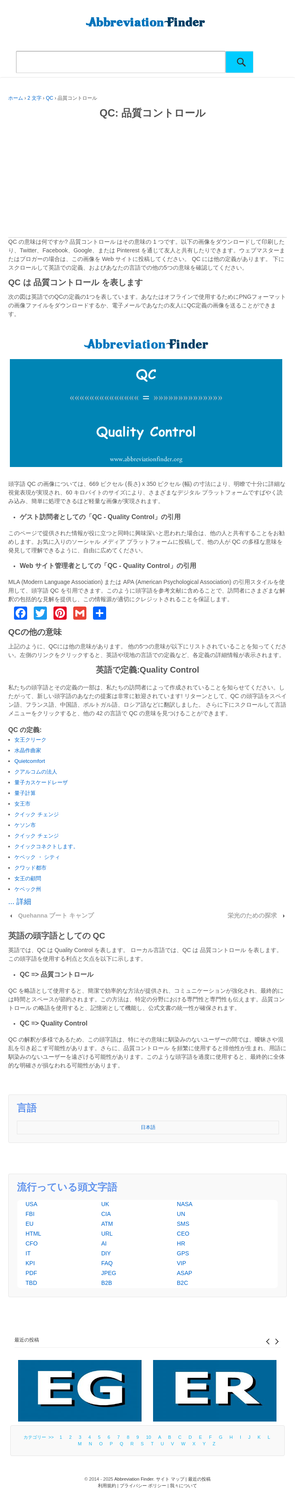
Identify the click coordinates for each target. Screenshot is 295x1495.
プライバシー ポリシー (143, 1485)
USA (31, 1204)
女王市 (22, 804)
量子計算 (25, 793)
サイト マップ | (172, 1479)
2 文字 (35, 98)
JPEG (108, 1273)
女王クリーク (30, 740)
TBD (31, 1283)
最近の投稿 (26, 1340)
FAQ (107, 1263)
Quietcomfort (29, 761)
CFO (32, 1243)
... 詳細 (19, 901)
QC (49, 98)
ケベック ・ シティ (37, 857)
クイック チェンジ (36, 814)
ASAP (184, 1273)
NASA (185, 1204)
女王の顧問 (27, 878)
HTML (33, 1233)
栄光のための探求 (252, 915)
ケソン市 (25, 825)
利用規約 (107, 1485)
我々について (183, 1485)
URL (107, 1233)
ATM (107, 1223)
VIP (181, 1263)
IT (28, 1253)
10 (148, 1437)
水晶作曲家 (27, 750)
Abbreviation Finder (133, 1479)
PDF (31, 1273)
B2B (106, 1283)
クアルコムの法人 (35, 772)
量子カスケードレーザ (41, 782)
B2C (182, 1283)
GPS (183, 1253)
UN (181, 1214)
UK (105, 1204)
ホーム (15, 98)
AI (104, 1243)
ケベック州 (27, 889)
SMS (183, 1223)
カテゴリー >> (39, 1437)
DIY (106, 1253)
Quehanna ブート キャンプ (56, 915)
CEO (183, 1233)
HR (181, 1243)
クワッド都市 (30, 868)
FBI (30, 1214)
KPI (30, 1263)
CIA (106, 1214)
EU (29, 1223)
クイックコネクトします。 (46, 846)
